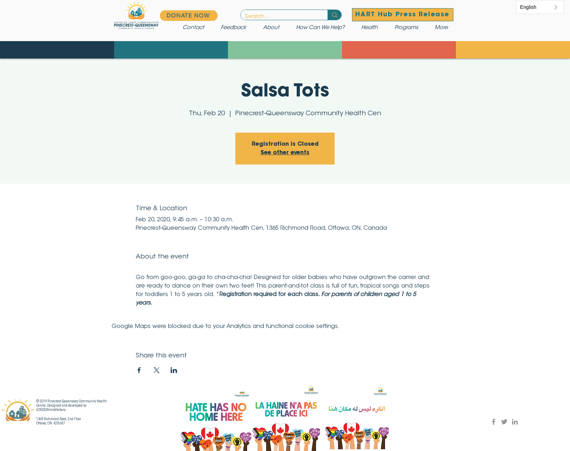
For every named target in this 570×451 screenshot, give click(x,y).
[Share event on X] (156, 370)
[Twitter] (504, 422)
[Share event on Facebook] (139, 370)
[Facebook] (494, 422)
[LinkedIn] (515, 422)
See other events (285, 153)
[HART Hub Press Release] (402, 14)
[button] (323, 28)
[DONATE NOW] (189, 15)
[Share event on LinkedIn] (174, 370)
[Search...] (279, 16)
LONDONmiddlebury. (51, 410)
